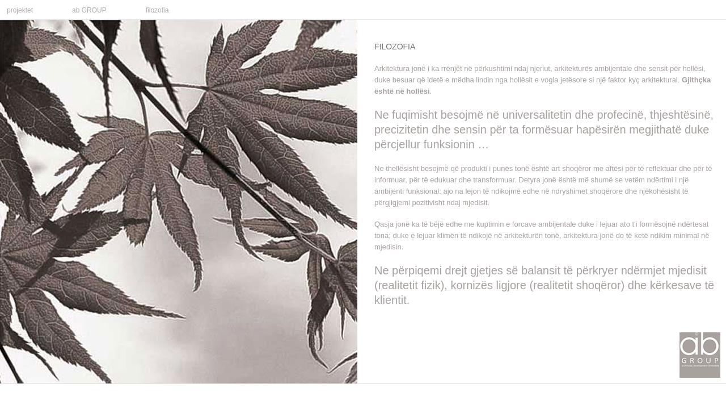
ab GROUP (91, 9)
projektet (21, 9)
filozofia (157, 10)
